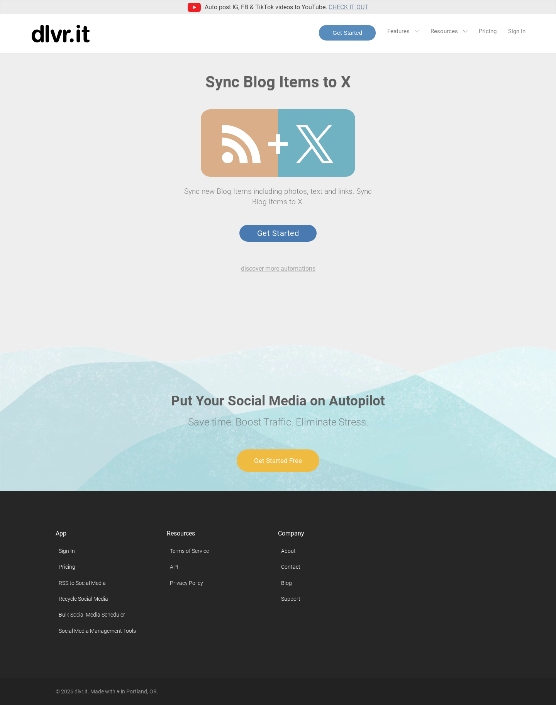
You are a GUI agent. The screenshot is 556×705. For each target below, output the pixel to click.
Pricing (488, 31)
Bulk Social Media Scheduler (92, 615)
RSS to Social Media (82, 583)
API (174, 567)
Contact (290, 567)
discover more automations (278, 268)
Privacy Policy (186, 583)
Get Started (347, 32)
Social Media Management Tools (97, 631)
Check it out (348, 7)
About (288, 551)
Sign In (516, 31)
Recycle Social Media (83, 599)
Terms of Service (189, 551)
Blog (286, 583)
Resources (449, 31)
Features (403, 31)
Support (290, 599)
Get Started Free (278, 460)
